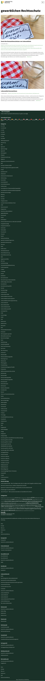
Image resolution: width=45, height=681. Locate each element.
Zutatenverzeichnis (4, 477)
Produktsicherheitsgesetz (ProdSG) (8, 367)
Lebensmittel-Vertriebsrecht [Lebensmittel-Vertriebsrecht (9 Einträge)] (19, 501)
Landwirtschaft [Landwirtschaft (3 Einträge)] (34, 499)
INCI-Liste (3, 261)
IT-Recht (2, 269)
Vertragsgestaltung (4, 452)
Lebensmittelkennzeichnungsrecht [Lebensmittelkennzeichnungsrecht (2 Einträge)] (21, 503)
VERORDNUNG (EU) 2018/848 (6, 446)
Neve (17, 679)
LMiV (40, 48)
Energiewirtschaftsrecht (5, 225)
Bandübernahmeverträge (6, 192)
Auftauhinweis (4, 186)
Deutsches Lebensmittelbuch (6, 211)
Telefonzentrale (4, 408)
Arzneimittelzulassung (5, 184)
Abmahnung (3, 142)
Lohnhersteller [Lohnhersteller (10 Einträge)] (8, 507)
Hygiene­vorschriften (5, 259)
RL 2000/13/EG (4, 390)
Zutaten (2, 475)
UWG (2, 425)
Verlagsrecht (3, 433)
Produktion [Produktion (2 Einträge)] (2, 508)
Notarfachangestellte (5, 344)
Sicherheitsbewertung (5, 398)
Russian (2, 120)
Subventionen (3, 404)
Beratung (9, 45)
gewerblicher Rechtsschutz (6, 242)
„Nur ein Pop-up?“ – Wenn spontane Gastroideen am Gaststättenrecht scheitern (16, 491)
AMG (2, 163)
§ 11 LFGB (3, 126)
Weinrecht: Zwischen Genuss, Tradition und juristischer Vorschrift (13, 485)
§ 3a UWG (3, 132)
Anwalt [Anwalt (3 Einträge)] (2, 497)
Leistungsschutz (4, 311)
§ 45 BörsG (3, 134)
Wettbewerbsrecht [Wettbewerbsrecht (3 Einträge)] (18, 510)
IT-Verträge (3, 271)
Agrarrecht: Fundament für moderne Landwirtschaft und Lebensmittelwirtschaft (16, 487)
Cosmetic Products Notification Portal (8, 203)
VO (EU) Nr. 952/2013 (5, 460)
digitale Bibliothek (4, 213)
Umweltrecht (3, 419)
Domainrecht (3, 215)
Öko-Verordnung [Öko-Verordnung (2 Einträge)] (29, 510)
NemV (2, 340)
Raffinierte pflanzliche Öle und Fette (8, 371)
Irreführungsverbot (4, 267)
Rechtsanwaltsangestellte (6, 377)
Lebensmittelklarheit (5, 593)
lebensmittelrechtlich (26, 48)
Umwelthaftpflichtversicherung (7, 417)
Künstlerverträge (4, 290)
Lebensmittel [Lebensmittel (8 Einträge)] (7, 501)
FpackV (2, 236)
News (2, 523)
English (7, 119)
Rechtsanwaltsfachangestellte (7, 379)
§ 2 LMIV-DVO (3, 128)
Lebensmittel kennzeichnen (9, 91)
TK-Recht (2, 413)
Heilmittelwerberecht (5, 250)
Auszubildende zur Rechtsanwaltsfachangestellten (11, 190)
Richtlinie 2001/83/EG (5, 388)
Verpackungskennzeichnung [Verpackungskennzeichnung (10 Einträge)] (32, 509)
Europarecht (3, 540)
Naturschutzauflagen (5, 338)
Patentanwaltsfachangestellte (6, 356)
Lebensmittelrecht (19, 48)
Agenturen (3, 147)
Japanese (29, 119)
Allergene (3, 155)
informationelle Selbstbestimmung (8, 265)
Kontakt (2, 526)
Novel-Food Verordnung (5, 346)
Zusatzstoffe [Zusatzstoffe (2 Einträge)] (25, 510)
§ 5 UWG (2, 136)
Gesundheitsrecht (4, 556)
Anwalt (6, 45)
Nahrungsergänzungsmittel (6, 334)
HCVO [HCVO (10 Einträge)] (33, 498)
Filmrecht (3, 234)
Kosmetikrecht (4, 284)
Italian (17, 119)
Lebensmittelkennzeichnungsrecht (27, 46)
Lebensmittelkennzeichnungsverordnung (8, 48)
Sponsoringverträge (5, 400)
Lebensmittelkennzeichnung (16, 46)
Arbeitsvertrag (3, 178)
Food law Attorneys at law (6, 586)
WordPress (27, 679)
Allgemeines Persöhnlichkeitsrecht (7, 161)
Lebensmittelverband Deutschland (7, 599)
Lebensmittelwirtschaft (5, 307)
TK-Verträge (3, 415)
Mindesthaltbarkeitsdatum (6, 329)
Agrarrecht (3, 151)
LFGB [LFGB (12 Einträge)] (39, 505)
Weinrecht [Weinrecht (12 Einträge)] (12, 510)
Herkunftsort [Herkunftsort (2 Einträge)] (2, 499)
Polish (25, 119)
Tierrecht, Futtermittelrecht (6, 550)
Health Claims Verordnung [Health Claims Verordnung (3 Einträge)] (39, 497)
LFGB (2, 313)
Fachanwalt (13, 45)
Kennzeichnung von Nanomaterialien (8, 280)
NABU (2, 562)
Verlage (2, 431)
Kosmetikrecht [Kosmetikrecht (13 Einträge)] (27, 500)
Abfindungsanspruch (5, 140)
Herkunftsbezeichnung (32, 45)
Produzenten (3, 369)
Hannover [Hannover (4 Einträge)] (29, 498)
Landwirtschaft (4, 292)
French (10, 119)
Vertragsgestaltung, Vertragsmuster (8, 647)
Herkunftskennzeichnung (6, 255)
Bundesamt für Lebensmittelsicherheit (8, 580)
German (3, 119)
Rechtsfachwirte (4, 381)
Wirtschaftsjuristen (4, 469)
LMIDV (2, 317)
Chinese (41, 119)
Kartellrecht (3, 275)
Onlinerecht (3, 352)
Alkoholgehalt (3, 153)
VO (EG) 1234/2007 (4, 454)
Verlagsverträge (4, 435)
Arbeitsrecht (3, 173)
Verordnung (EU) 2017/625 (6, 444)
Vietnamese (33, 119)
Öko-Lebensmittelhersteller (6, 603)
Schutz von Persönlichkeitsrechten (7, 394)
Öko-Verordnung (4, 350)
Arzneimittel (3, 180)
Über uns (2, 528)
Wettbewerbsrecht (4, 465)
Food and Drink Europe (5, 584)
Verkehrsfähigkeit (4, 429)
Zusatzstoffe (3, 473)
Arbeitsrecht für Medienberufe (7, 176)
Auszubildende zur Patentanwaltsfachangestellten (11, 188)
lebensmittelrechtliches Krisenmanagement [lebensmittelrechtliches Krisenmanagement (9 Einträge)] (13, 505)
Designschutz (3, 209)
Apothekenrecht (4, 171)
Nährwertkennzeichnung (6, 336)
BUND (2, 576)
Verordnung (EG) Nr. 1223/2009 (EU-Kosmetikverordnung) (12, 438)
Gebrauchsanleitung (5, 238)
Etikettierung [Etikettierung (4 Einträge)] (17, 498)
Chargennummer (4, 201)
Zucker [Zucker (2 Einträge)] (22, 510)
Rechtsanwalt (3, 373)
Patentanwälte (8, 49)
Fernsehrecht (3, 232)
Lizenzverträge (4, 315)
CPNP (2, 205)
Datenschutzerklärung (5, 534)
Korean (38, 119)
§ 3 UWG (2, 130)
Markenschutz (3, 323)
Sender (2, 396)
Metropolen (3, 325)
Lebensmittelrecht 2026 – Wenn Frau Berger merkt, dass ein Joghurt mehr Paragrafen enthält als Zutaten (21, 483)
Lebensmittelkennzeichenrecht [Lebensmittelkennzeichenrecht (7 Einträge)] (8, 503)
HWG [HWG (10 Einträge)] (13, 499)
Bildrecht (2, 196)
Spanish (14, 119)
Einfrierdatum (3, 219)
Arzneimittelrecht (4, 182)
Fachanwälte (18, 45)
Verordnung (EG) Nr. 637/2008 (6, 440)
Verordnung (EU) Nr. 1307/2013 (7, 448)
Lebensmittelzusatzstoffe (35, 48)
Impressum (3, 530)
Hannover (3, 244)
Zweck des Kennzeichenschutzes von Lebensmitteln (16, 41)
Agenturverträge (4, 149)
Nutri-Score (3, 348)
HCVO (21, 45)
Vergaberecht (3, 427)
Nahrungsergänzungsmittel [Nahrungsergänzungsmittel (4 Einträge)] (18, 507)
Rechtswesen (3, 386)
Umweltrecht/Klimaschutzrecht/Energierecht (9, 639)
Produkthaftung (4, 365)
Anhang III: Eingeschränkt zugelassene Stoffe (9, 167)
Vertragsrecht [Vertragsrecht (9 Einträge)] (4, 510)
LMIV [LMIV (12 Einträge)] (2, 507)
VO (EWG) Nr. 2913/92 (5, 462)
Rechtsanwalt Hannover (5, 631)
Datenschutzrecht (4, 207)
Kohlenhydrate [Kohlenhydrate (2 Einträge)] (21, 499)
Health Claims (25, 45)
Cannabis (3, 198)
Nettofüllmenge (4, 342)
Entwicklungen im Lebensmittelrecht (8, 489)
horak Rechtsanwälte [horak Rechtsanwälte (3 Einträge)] (7, 499)
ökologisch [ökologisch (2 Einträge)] (32, 510)
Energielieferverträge (5, 223)
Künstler (2, 288)
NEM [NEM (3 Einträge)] (24, 507)
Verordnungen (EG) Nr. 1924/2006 (7, 450)
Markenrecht (3, 49)
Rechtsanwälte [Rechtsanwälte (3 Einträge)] (6, 508)
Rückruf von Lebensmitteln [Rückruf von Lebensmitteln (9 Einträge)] (16, 509)
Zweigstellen (24, 49)
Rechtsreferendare (4, 383)
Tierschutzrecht (4, 410)
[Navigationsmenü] (42, 2)
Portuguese (21, 119)
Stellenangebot (4, 402)
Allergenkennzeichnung (5, 157)
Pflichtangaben (13, 49)
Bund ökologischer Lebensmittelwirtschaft (9, 578)
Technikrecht (3, 406)
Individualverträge (4, 263)
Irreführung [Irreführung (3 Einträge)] (16, 499)
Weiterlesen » (29, 56)
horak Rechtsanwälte (5, 627)
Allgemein (2, 45)
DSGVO (2, 217)
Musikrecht (3, 331)
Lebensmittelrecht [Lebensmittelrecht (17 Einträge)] (32, 503)
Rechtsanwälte (19, 49)
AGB (27, 113)
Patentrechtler (3, 621)
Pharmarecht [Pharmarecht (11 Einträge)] (39, 507)
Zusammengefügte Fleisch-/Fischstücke (9, 471)
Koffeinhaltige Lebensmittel (6, 46)
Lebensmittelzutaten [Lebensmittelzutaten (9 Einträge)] (32, 505)
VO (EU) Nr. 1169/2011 (5, 456)
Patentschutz (3, 361)
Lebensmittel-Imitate (5, 294)
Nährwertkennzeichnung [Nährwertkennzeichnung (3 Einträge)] (31, 507)
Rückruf (2, 392)
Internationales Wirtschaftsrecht (7, 661)
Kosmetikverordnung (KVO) (6, 286)
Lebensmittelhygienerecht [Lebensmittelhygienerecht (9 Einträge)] (34, 501)
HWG (2, 257)
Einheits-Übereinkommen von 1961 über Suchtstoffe (11, 221)
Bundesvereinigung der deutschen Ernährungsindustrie (11, 582)
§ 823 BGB (3, 138)
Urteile (2, 423)
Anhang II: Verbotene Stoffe (6, 165)
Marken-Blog (3, 611)
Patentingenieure (4, 359)
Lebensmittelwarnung (5, 601)
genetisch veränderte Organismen (7, 240)
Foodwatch (3, 588)
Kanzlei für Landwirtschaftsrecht (7, 542)
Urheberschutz (4, 421)
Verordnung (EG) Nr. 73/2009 (6, 442)
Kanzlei (2, 273)
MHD (2, 327)
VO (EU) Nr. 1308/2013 (5, 458)
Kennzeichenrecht (39, 45)
